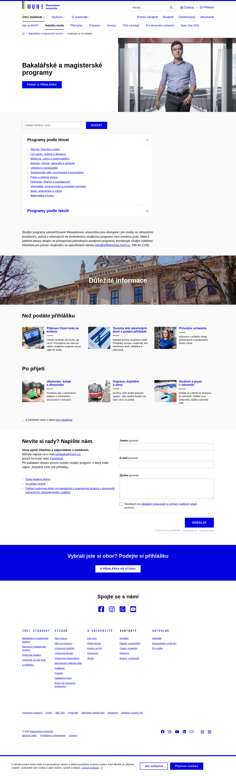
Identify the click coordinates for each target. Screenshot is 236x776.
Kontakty (124, 638)
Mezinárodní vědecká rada (68, 663)
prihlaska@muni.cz (67, 454)
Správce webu (29, 735)
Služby (90, 658)
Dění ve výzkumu (63, 643)
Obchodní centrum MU (93, 712)
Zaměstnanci (186, 17)
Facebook (56, 458)
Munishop (113, 712)
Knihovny (124, 653)
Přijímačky (76, 25)
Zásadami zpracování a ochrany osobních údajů (169, 504)
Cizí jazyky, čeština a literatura (48, 154)
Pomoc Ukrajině (147, 17)
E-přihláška (28, 665)
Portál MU (73, 712)
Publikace (60, 668)
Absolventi (207, 17)
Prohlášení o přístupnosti (53, 735)
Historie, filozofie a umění (45, 149)
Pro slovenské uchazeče (160, 25)
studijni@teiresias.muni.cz (113, 245)
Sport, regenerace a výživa (46, 191)
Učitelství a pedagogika (44, 168)
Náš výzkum (61, 638)
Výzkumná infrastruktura (67, 658)
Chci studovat (36, 631)
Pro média (157, 648)
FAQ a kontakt (131, 25)
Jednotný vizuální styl (132, 712)
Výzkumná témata (64, 653)
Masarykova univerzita (41, 731)
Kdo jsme (92, 638)
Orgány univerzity (129, 648)
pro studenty (64, 420)
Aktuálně (160, 631)
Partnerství (92, 653)
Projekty (59, 673)
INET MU (60, 712)
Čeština (187, 7)
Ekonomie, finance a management (50, 181)
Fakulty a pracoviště (130, 643)
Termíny (111, 25)
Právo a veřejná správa (44, 177)
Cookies (73, 735)
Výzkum (61, 631)
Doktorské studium (31, 655)
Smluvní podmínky (206, 530)
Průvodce (94, 25)
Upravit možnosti (92, 768)
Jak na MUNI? (30, 25)
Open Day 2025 (190, 25)
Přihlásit (207, 7)
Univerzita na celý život (34, 660)
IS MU (49, 712)
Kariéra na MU (94, 648)
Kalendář (156, 638)
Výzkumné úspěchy (64, 648)
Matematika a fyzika (42, 195)
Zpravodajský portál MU (164, 643)
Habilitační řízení (63, 678)
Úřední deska (94, 643)
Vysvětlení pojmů (35, 483)
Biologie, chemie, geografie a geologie (52, 163)
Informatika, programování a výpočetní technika (58, 186)
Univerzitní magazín (32, 712)
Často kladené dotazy (38, 479)
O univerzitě (100, 631)
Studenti (168, 17)
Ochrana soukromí (189, 530)
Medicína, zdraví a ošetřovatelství (49, 158)
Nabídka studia (54, 25)
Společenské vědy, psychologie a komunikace (57, 172)
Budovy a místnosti (129, 658)
